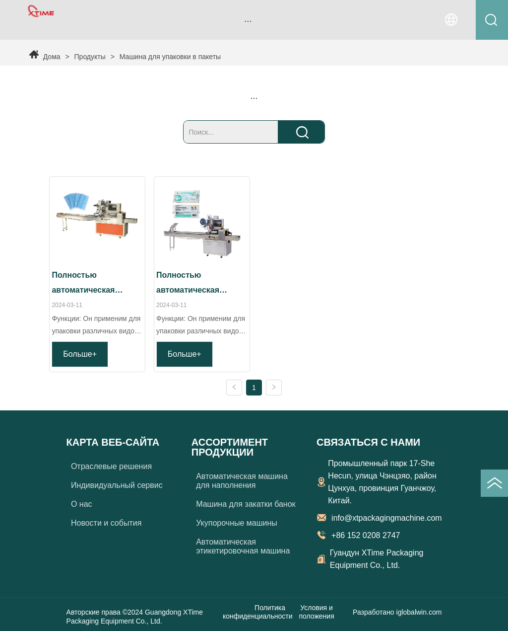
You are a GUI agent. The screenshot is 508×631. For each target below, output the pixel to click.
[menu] (248, 20)
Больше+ (80, 354)
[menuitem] (248, 20)
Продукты (90, 57)
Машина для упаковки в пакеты (169, 57)
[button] (247, 21)
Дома (52, 57)
